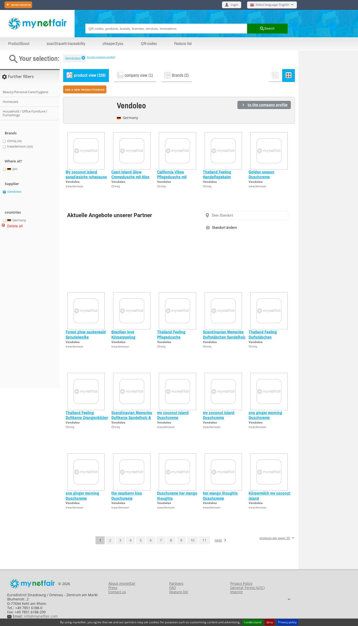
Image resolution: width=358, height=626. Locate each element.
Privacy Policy (241, 583)
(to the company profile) (101, 57)
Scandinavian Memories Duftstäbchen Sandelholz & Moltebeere (224, 337)
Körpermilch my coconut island (269, 495)
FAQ (172, 587)
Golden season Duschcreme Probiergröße (261, 177)
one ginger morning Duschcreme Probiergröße (265, 418)
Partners (176, 583)
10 (192, 540)
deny (269, 622)
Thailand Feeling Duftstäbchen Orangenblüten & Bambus (263, 339)
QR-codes (149, 43)
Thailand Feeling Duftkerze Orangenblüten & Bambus (87, 418)
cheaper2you (113, 43)
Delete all (15, 226)
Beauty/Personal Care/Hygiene (25, 92)
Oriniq (115, 186)
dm (12, 169)
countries (13, 212)
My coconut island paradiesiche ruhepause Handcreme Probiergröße (87, 177)
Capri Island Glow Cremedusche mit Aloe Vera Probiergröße (130, 177)
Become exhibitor (21, 4)
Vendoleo (73, 58)
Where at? (13, 161)
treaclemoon (74, 186)
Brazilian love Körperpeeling (123, 334)
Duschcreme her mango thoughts (177, 495)
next (218, 540)
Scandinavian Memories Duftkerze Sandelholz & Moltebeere (131, 418)
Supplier (12, 183)
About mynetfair (121, 583)
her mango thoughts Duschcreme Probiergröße (220, 498)
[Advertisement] (22, 310)
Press (112, 587)
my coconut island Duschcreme (173, 415)
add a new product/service (85, 89)
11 (204, 540)
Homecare (10, 101)
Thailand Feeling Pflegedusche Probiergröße (171, 337)
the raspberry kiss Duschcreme (126, 495)
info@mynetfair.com (41, 616)
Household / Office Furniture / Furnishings (25, 113)
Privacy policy (287, 622)
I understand (252, 622)
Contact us (117, 591)
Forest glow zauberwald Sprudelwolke (86, 334)
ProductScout (18, 43)
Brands (11, 133)
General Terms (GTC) (247, 587)
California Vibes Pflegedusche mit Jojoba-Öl (172, 177)
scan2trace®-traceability (66, 43)
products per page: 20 (275, 538)
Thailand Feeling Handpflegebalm (217, 174)
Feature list (183, 43)
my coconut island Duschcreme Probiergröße (218, 418)
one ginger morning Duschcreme (82, 495)
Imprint (236, 591)
